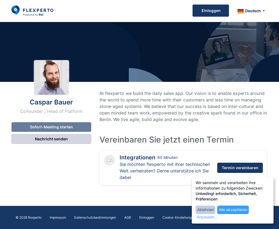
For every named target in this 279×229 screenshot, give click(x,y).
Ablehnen (205, 209)
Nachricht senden (51, 139)
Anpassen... (207, 217)
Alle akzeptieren (233, 209)
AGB (127, 217)
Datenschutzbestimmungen (95, 217)
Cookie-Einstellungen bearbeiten (187, 217)
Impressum (58, 217)
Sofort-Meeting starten (51, 127)
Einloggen (211, 10)
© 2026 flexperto (28, 217)
